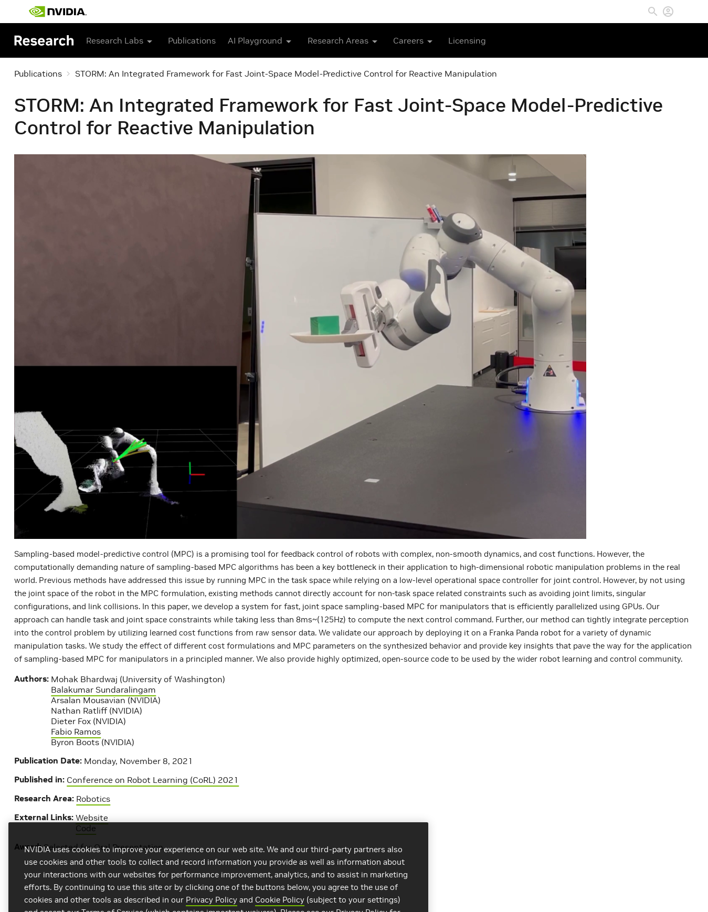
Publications (192, 40)
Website (92, 817)
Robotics (93, 798)
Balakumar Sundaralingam (103, 689)
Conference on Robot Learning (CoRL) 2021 (153, 780)
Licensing (467, 40)
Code (86, 828)
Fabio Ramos (76, 731)
